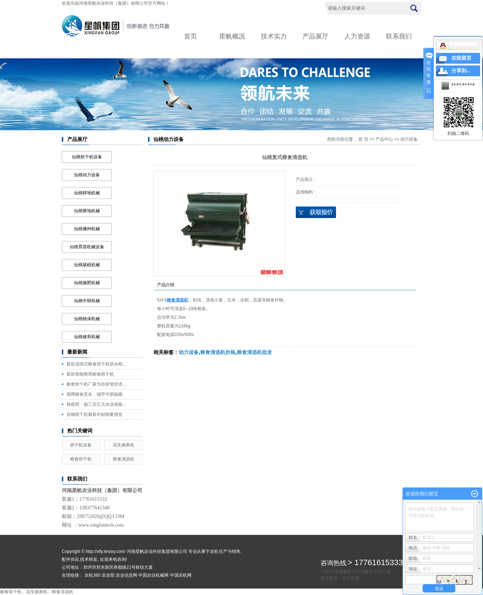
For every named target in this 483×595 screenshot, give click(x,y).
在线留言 (461, 58)
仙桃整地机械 (87, 210)
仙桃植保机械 (87, 318)
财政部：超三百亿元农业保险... (96, 404)
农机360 (92, 575)
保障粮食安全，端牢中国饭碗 (94, 394)
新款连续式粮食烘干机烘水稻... (96, 364)
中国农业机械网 (153, 575)
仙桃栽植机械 (87, 264)
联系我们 (399, 36)
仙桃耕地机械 (87, 192)
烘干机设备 (81, 445)
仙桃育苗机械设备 (87, 246)
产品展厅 (315, 36)
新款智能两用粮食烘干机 (90, 374)
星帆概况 (232, 36)
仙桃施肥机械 (87, 282)
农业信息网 (126, 575)
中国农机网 (181, 575)
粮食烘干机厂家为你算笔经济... (96, 384)
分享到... (460, 70)
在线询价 (316, 212)
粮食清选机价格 (217, 352)
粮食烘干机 (81, 459)
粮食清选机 (123, 459)
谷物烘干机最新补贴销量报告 (94, 414)
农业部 (108, 575)
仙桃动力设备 (87, 174)
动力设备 (409, 139)
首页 (190, 36)
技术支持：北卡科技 (340, 578)
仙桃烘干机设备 (87, 156)
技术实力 (274, 36)
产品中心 (384, 139)
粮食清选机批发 (254, 352)
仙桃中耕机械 (87, 300)
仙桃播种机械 (87, 228)
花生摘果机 (123, 445)
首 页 (363, 139)
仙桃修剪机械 (87, 336)
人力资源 (357, 36)
